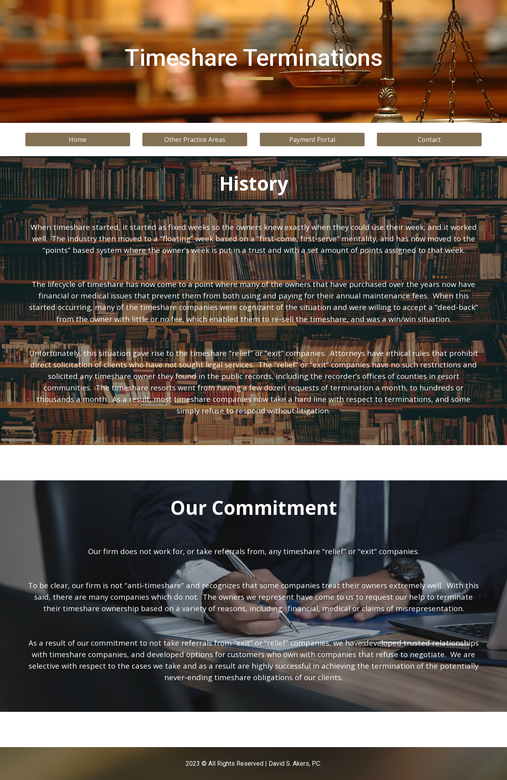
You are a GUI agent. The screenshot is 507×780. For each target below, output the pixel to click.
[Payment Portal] (312, 139)
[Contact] (429, 139)
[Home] (77, 139)
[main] (253, 61)
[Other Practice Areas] (194, 139)
